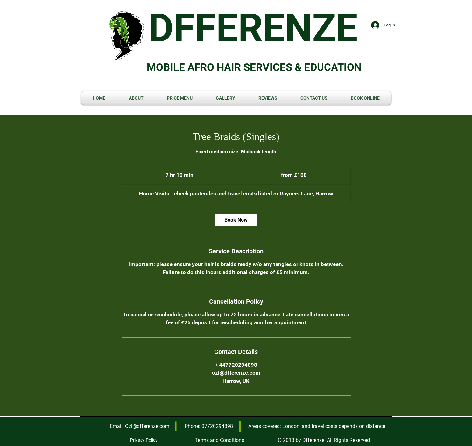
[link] (236, 220)
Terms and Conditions (219, 440)
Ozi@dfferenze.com (147, 426)
